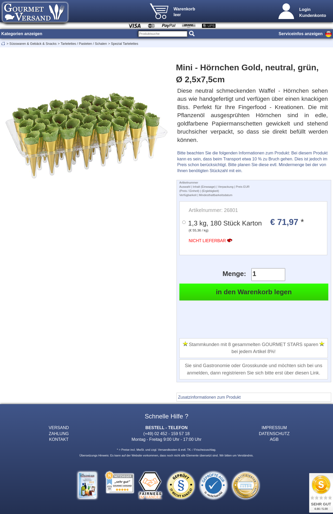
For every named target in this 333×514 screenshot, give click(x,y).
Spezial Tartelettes (124, 44)
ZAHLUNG (59, 433)
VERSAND (59, 427)
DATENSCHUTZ (274, 433)
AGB (274, 439)
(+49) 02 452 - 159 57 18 (166, 433)
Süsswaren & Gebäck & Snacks (33, 44)
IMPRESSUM (274, 427)
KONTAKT (59, 439)
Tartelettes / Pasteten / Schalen (84, 44)
